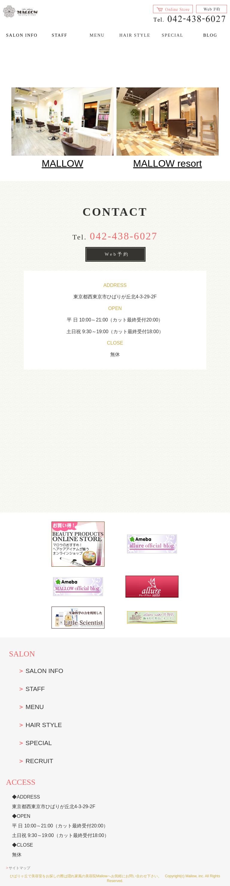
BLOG (210, 35)
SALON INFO (21, 35)
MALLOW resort (167, 163)
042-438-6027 (124, 236)
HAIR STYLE (43, 724)
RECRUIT (39, 760)
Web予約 (117, 254)
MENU (34, 706)
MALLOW (62, 163)
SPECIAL (38, 742)
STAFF (59, 35)
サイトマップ (19, 868)
